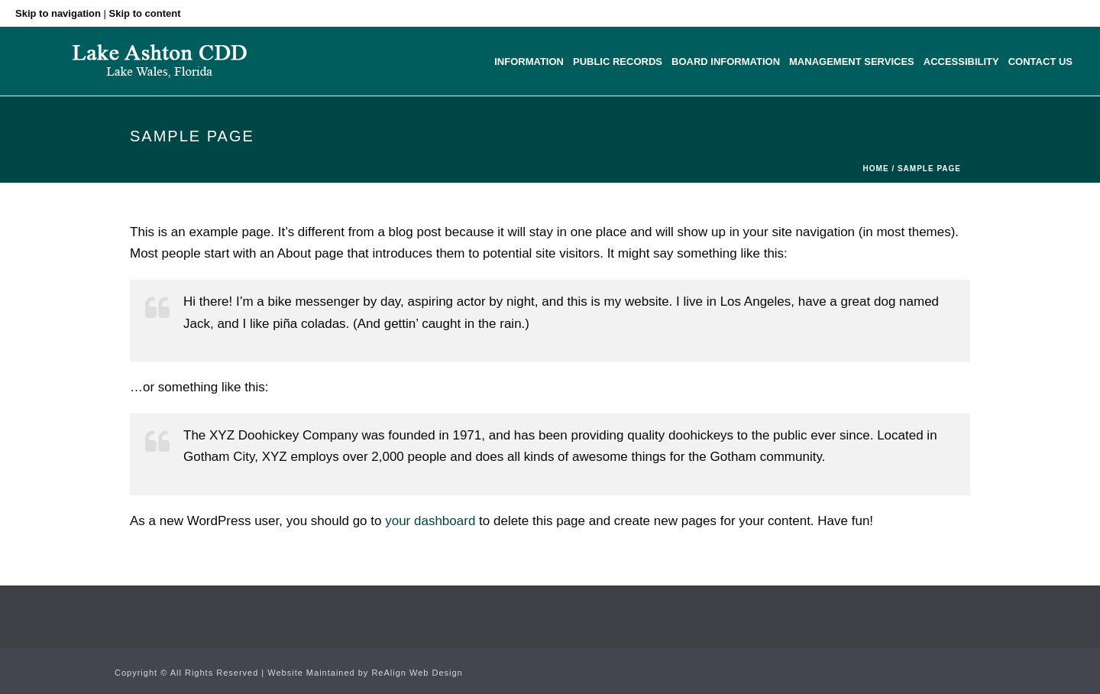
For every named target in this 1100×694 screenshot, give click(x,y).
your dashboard (430, 521)
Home (876, 168)
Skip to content (145, 13)
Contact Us (1040, 61)
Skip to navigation (58, 13)
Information (529, 61)
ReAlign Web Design (416, 672)
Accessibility (961, 61)
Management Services (851, 61)
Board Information (725, 61)
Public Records (617, 61)
